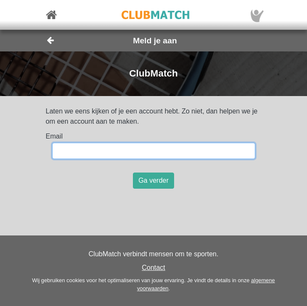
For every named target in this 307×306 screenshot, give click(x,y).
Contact (153, 267)
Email (54, 136)
